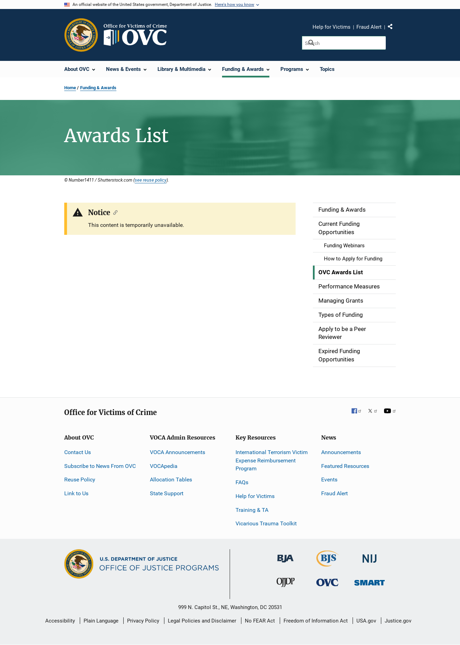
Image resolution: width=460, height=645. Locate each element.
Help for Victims (332, 27)
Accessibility (60, 621)
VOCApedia (164, 466)
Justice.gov (398, 621)
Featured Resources (345, 466)
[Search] (344, 43)
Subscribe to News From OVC (100, 466)
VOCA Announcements (177, 452)
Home (70, 87)
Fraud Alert (369, 27)
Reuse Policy (79, 479)
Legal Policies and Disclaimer (202, 621)
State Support (166, 493)
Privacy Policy (143, 621)
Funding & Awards (98, 87)
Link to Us (76, 493)
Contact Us (77, 452)
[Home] (138, 35)
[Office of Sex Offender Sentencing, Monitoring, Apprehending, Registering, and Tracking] (369, 580)
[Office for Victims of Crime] (327, 582)
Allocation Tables (171, 479)
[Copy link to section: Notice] (113, 212)
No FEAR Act (260, 621)
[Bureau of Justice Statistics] (327, 563)
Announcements (341, 452)
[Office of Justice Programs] (81, 35)
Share (393, 28)
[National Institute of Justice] (369, 555)
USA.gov (366, 621)
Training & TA (252, 510)
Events (329, 479)
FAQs (242, 482)
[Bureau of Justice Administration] (285, 555)
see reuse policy (150, 180)
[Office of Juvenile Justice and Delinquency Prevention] (286, 583)
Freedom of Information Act (316, 621)
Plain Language (101, 621)
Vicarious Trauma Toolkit (266, 523)
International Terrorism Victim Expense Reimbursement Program (272, 460)
